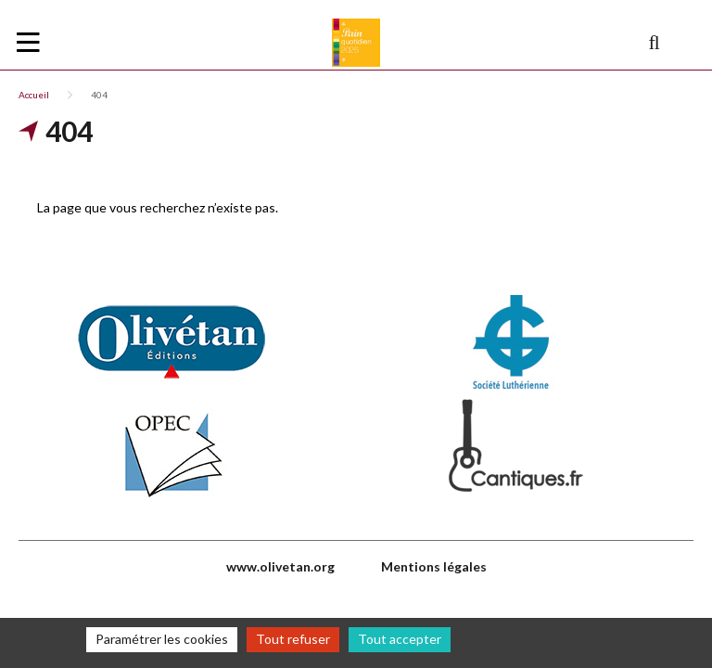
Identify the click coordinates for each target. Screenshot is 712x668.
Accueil (34, 94)
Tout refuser (293, 639)
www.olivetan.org (280, 566)
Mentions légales (434, 566)
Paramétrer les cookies (161, 639)
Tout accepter (399, 639)
